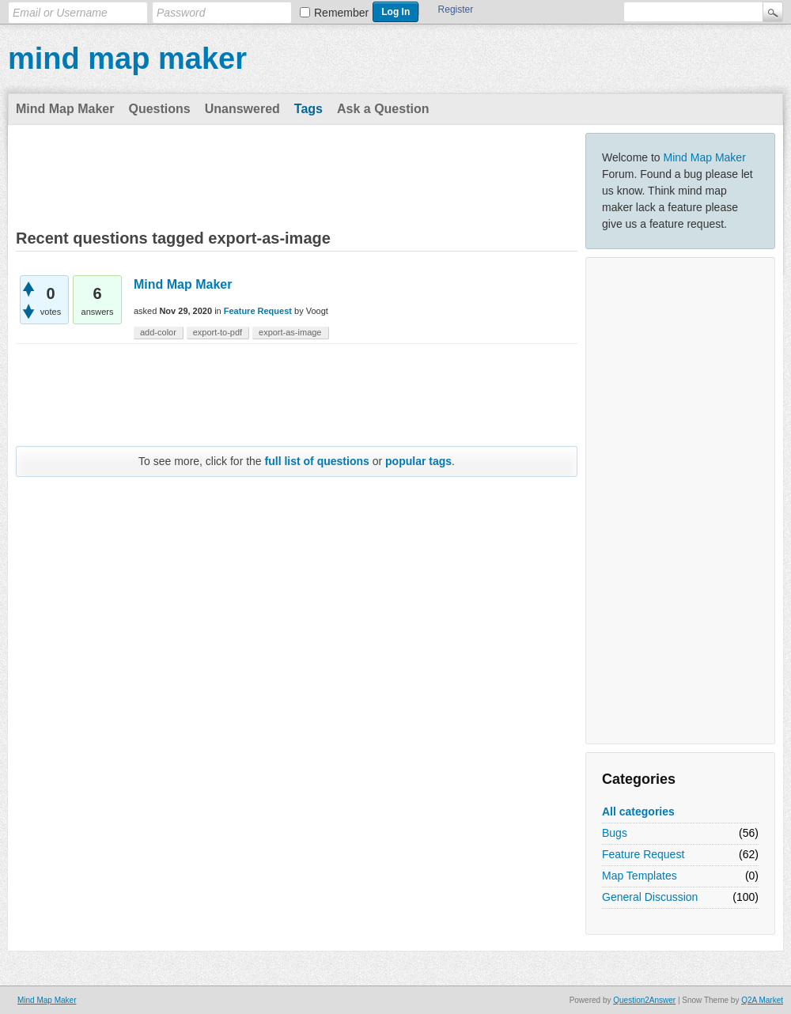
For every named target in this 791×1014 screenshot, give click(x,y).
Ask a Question (383, 108)
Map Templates (639, 875)
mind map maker (127, 58)
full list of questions (317, 461)
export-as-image (290, 332)
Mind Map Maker (65, 108)
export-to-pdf (217, 332)
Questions (159, 108)
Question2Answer (644, 1000)
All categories (638, 811)
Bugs (614, 833)
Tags (308, 108)
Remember (341, 12)
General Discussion (650, 897)
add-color (158, 332)
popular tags (418, 461)
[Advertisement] (680, 500)
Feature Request (643, 854)
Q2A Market (762, 1000)
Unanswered (242, 108)
